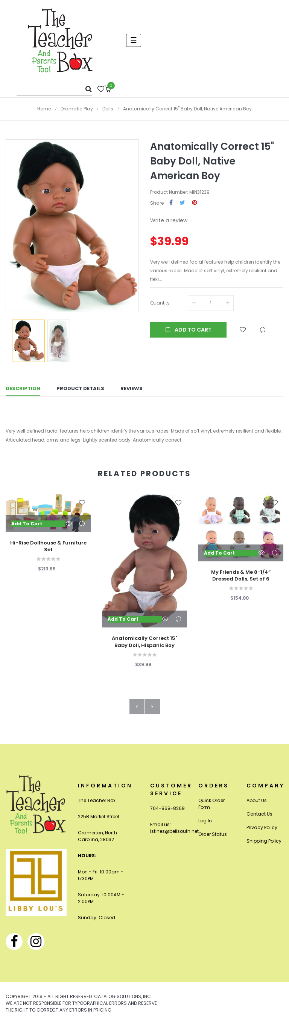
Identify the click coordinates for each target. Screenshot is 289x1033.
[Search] (54, 88)
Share (171, 203)
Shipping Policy (263, 846)
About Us (256, 805)
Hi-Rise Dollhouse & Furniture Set (48, 551)
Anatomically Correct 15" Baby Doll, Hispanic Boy (144, 647)
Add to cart (188, 329)
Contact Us (259, 819)
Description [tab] (23, 390)
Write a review (168, 220)
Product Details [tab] (80, 390)
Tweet (182, 203)
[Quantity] (210, 303)
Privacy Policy (261, 832)
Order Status (212, 839)
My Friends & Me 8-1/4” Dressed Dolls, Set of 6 (241, 580)
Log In (205, 825)
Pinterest (194, 203)
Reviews (131, 390)
